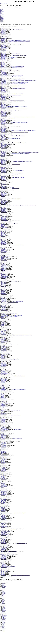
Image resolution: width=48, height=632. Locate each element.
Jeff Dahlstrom (3, 30)
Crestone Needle (4, 615)
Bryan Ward (3, 192)
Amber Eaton (3, 358)
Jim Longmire (3, 72)
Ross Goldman (3, 275)
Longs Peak (2, 16)
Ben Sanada (3, 439)
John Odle (3, 191)
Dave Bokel (3, 125)
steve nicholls (3, 182)
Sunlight (3, 623)
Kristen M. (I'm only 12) (5, 256)
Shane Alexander (3, 513)
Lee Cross (2, 325)
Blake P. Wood (3, 142)
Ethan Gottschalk (4, 209)
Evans (1, 13)
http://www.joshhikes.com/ (7, 353)
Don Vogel (2, 370)
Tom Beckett (3, 52)
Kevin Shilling (3, 104)
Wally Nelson (3, 476)
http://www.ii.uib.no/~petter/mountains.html (20, 55)
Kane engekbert (3, 199)
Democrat (2, 11)
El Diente (3, 629)
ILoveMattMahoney (4, 346)
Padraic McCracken (4, 167)
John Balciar (3, 34)
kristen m (2, 254)
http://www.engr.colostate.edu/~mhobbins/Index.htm (19, 122)
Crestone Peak (4, 616)
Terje (2, 453)
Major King (3, 78)
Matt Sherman (3, 31)
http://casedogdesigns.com (13, 313)
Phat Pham (2, 572)
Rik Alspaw (3, 322)
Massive (3, 594)
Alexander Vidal (4, 294)
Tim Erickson (3, 206)
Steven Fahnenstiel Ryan (5, 74)
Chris (2, 136)
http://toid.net (12, 187)
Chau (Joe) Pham (3, 362)
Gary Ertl (2, 550)
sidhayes (2, 28)
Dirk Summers (3, 161)
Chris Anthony (3, 223)
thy (1, 444)
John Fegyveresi (4, 29)
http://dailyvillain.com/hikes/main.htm (18, 135)
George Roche (3, 246)
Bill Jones (2, 573)
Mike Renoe (3, 495)
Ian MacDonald (3, 80)
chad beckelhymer (4, 341)
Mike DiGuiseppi (4, 491)
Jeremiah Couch (4, 73)
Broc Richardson (3, 329)
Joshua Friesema (4, 85)
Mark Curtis (3, 62)
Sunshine (3, 606)
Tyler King (3, 98)
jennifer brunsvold (4, 328)
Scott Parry (3, 316)
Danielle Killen (3, 535)
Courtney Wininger (4, 559)
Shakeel (2, 570)
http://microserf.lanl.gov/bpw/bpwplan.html (19, 142)
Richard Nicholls (3, 543)
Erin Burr (2, 70)
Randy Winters (3, 59)
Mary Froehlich (3, 231)
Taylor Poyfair (3, 285)
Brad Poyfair (3, 291)
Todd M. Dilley (3, 401)
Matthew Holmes (4, 398)
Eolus (3, 627)
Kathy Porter (3, 448)
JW (1, 302)
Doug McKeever (3, 389)
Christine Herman (4, 493)
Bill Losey (2, 324)
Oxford (1, 17)
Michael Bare (3, 207)
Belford (1, 9)
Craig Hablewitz (3, 565)
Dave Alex (3, 156)
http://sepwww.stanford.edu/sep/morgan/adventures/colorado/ (21, 416)
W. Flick (2, 140)
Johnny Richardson (4, 486)
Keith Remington (4, 243)
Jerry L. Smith (3, 247)
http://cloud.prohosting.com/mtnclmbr (19, 88)
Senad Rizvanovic (4, 186)
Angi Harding (3, 128)
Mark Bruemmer (3, 410)
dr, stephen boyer (3, 523)
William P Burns (3, 366)
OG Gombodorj (3, 298)
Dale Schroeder (3, 336)
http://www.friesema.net (15, 85)
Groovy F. (2, 520)
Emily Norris (3, 357)
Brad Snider (3, 135)
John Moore (3, 471)
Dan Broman (3, 354)
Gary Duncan (3, 171)
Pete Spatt (3, 117)
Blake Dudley (3, 383)
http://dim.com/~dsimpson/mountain (16, 110)
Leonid (2, 356)
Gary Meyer (3, 210)
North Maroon (4, 622)
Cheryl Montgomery (4, 555)
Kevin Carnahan (4, 260)
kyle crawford (3, 262)
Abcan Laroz (3, 48)
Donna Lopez (3, 417)
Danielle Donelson (4, 123)
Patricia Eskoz (3, 46)
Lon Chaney (3, 503)
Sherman (1, 21)
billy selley (2, 474)
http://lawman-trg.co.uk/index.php (21, 543)
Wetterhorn (3, 613)
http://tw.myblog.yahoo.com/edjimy (16, 174)
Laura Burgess (3, 252)
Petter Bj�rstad (4, 55)
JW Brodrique (3, 478)
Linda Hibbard (3, 242)
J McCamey (3, 196)
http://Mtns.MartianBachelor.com (18, 170)
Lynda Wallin (3, 225)
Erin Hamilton (3, 54)
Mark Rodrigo (3, 56)
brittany (2, 414)
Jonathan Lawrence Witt (5, 373)
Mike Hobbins (3, 122)
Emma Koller (3, 234)
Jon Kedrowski (3, 69)
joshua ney (3, 284)
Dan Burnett (3, 540)
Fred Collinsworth (4, 537)
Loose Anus (3, 505)
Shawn (2, 331)
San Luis (1, 20)
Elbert (1, 12)
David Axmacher (3, 452)
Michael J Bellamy (4, 102)
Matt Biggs (3, 318)
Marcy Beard (3, 393)
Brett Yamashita (3, 281)
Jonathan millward (4, 494)
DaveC (2, 94)
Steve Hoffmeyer (4, 38)
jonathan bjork (3, 435)
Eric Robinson (3, 202)
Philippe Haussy (4, 283)
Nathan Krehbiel (4, 169)
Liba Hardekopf (3, 100)
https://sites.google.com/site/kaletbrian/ (17, 66)
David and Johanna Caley (5, 144)
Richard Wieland (4, 149)
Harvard (3, 599)
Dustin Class (3, 239)
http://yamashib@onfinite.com (16, 281)
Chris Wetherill (3, 170)
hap (1, 412)
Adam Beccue (3, 175)
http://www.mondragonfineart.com (18, 44)
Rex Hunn (2, 553)
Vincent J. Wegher (4, 238)
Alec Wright (3, 467)
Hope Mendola (3, 447)
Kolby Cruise (3, 524)
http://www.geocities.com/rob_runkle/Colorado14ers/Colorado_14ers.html (23, 130)
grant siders (3, 40)
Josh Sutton (3, 484)
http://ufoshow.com (18, 315)
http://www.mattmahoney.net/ (16, 95)
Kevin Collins (3, 510)
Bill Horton (3, 342)
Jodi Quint (2, 563)
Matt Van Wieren (4, 112)
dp (1, 185)
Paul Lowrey (3, 133)
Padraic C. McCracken (4, 403)
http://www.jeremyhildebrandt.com (19, 512)
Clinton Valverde (3, 442)
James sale (2, 477)
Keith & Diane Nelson (4, 337)
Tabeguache (4, 605)
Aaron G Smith (3, 330)
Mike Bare (3, 195)
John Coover (3, 141)
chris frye (2, 487)
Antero (3, 602)
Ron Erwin (3, 43)
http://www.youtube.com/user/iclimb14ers (18, 78)
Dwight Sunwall (4, 160)
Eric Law (2, 347)
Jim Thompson (3, 121)
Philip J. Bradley (3, 305)
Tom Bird (2, 147)
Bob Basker (3, 425)
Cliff (1, 475)
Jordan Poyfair (3, 469)
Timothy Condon (3, 365)
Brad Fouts (3, 214)
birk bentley (3, 463)
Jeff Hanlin (3, 115)
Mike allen (2, 457)
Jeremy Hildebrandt (4, 512)
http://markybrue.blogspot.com (15, 410)
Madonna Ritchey (4, 479)
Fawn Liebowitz (3, 530)
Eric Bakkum (3, 502)
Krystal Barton (3, 338)
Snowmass (3, 619)
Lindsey (3, 617)
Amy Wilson (3, 312)
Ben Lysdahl (3, 39)
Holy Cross (3, 608)
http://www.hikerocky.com (10, 566)
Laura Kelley (3, 367)
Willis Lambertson (4, 193)
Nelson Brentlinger (4, 47)
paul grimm (3, 264)
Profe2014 (2, 386)
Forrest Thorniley (4, 76)
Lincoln (1, 15)
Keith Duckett (3, 384)
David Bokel (3, 119)
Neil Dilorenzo (3, 249)
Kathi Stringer (3, 426)
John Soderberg (3, 131)
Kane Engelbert (3, 218)
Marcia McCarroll (4, 63)
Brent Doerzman (3, 301)
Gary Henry (3, 273)
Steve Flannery (3, 368)
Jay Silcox (3, 280)
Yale (2, 595)
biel (1, 408)
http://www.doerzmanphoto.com (18, 301)
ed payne (2, 235)
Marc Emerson (3, 232)
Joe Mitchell (3, 509)
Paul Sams (3, 250)
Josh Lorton (3, 173)
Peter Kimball (3, 314)
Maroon (3, 624)
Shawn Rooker (3, 150)
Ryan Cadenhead (3, 300)
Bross (1, 10)
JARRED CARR (4, 68)
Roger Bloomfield (4, 65)
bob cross (2, 268)
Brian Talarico (3, 419)
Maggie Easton (3, 339)
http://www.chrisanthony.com (13, 223)
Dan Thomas (3, 352)
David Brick (3, 396)
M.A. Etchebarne (4, 134)
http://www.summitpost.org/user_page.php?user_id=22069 (20, 153)
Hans (2, 103)
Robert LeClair (3, 176)
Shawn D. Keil (3, 211)
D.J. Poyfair (3, 64)
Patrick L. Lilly (3, 53)
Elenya (2, 183)
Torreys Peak (4, 586)
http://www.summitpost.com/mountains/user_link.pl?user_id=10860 (19, 40)
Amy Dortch (3, 27)
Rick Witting (3, 50)
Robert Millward (3, 557)
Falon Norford (3, 549)
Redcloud (3, 603)
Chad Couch (3, 278)
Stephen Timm (3, 114)
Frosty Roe (3, 304)
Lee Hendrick (3, 45)
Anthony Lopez (3, 297)
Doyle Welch (3, 516)
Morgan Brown (3, 416)
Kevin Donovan (3, 75)
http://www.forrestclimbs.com (16, 76)
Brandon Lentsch (3, 482)
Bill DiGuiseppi (3, 348)
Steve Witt (2, 473)
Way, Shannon (3, 522)
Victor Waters (3, 387)
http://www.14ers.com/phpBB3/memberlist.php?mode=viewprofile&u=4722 (23, 80)
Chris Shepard (3, 446)
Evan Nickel (3, 438)
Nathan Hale (3, 321)
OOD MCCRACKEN (4, 571)
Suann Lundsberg (4, 532)
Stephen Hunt (3, 42)
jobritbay (2, 407)
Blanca (3, 614)
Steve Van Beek (3, 154)
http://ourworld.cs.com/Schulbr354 (17, 93)
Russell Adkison (4, 177)
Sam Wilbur (3, 241)
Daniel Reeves (3, 433)
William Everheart (4, 111)
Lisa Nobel (3, 333)
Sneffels (3, 609)
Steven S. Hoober (4, 526)
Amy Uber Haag (3, 545)
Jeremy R (2, 345)
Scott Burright (3, 518)
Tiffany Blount (3, 436)
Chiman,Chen (3, 174)
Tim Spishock (3, 574)
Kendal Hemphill (4, 567)
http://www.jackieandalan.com (15, 415)
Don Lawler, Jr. (3, 155)
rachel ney (2, 397)
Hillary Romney (3, 500)
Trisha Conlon (3, 84)
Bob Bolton (3, 198)
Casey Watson (3, 313)
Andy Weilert (3, 99)
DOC (2, 454)
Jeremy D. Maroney (4, 496)
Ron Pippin (3, 90)
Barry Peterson (3, 400)
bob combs (3, 163)
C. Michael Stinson (4, 296)
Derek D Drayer (3, 406)
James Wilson (3, 91)
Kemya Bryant (3, 497)
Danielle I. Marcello (4, 455)
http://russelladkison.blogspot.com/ (18, 177)
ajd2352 (2, 255)
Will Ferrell (3, 501)
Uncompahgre (4, 610)
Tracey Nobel (3, 265)
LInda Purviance (3, 456)
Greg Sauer (3, 527)
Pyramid (3, 626)
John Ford (3, 203)
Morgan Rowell (3, 538)
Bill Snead (2, 529)
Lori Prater (3, 127)
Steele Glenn (3, 507)
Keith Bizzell (3, 511)
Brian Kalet (3, 66)
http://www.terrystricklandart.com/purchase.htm (12, 344)
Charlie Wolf (3, 519)
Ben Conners (3, 67)
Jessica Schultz (3, 489)
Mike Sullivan (3, 219)
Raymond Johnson (4, 188)
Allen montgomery (4, 364)
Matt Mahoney (3, 95)
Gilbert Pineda (3, 36)
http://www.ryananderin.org (14, 70)
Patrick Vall (3, 226)
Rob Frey (2, 340)
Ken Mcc (2, 402)
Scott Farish (3, 137)
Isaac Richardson (3, 323)
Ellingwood (4, 618)
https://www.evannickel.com (17, 438)
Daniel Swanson (3, 306)
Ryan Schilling (3, 79)
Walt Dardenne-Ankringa (5, 276)
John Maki (3, 110)
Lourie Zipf (3, 515)
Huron (3, 597)
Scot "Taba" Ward (4, 423)
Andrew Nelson (3, 441)
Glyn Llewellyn (3, 146)
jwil (1, 326)
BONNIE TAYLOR (4, 556)
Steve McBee (3, 290)
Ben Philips (3, 449)
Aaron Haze (3, 236)
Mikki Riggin (3, 286)
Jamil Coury (3, 464)
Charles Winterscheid (4, 315)
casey (2, 228)
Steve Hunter (3, 164)
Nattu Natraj (3, 292)
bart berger (3, 35)
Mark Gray (3, 151)
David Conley (3, 360)
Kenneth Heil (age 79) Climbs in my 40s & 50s (9, 57)
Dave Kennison (3, 77)
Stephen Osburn (3, 481)
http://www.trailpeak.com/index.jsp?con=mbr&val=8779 (20, 575)
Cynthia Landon (3, 443)
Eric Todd (2, 432)
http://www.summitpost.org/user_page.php (17, 100)
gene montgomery (4, 428)
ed (1, 49)
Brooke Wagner (3, 307)
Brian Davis (3, 309)
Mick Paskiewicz (4, 116)
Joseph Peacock (3, 462)
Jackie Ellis (3, 415)
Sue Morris (3, 124)
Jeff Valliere (3, 109)
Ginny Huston (3, 437)
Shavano (3, 600)
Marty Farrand (3, 120)
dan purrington (3, 200)
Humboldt (3, 611)
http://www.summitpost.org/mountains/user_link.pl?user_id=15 (29, 152)
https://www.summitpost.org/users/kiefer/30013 (17, 83)
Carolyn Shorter (3, 468)
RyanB (2, 190)
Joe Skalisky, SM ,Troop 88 (5, 531)
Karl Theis (3, 89)
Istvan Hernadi (3, 575)
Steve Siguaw (3, 179)
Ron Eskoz (3, 32)
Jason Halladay (3, 82)
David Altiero (3, 240)
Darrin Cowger (3, 361)
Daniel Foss (3, 233)
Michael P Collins (4, 148)
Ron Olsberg (3, 289)
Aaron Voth (3, 248)
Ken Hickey (3, 498)
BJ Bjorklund (3, 152)
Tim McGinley (3, 222)
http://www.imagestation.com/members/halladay (20, 82)
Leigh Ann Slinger (4, 230)
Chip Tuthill (3, 118)
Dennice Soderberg (4, 143)
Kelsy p (2, 411)
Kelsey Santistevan (4, 517)
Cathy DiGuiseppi (4, 546)
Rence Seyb (3, 215)
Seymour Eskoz (3, 33)
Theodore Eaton (3, 355)
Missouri (3, 607)
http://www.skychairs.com (18, 429)
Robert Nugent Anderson (5, 429)
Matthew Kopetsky (4, 379)
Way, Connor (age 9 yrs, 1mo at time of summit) (8, 551)
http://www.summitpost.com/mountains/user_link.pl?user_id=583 (21, 161)
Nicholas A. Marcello (4, 392)
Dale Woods (3, 159)
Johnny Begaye (3, 108)
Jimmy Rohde (3, 427)
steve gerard (3, 270)
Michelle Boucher (4, 274)
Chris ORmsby (3, 208)
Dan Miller (3, 224)
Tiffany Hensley (3, 380)
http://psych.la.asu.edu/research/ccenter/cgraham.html (19, 132)
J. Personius (3, 308)
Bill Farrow (3, 257)
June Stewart (3, 480)
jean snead (2, 466)
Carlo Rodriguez (4, 157)
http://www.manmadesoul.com (14, 316)
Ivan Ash (2, 395)
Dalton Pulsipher (3, 413)
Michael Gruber (3, 349)
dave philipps (3, 113)
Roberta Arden (3, 129)
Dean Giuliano (3, 266)
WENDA (2, 430)
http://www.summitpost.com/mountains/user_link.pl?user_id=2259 (16, 106)
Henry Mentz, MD (4, 172)
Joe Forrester (3, 204)
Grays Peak (3, 583)
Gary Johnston (3, 217)
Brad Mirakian (3, 566)
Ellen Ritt (2, 106)
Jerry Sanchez (3, 388)
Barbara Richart (3, 490)
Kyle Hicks (3, 472)
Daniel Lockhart (3, 334)
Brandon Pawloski (4, 440)
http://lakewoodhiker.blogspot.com (17, 29)
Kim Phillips (3, 390)
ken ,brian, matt (3, 542)
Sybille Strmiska (3, 445)
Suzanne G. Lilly (4, 267)
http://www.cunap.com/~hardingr (15, 126)
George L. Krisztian (4, 220)
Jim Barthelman (3, 470)
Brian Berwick (3, 166)
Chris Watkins (3, 562)
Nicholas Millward (4, 485)
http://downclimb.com (15, 188)
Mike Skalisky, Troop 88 (5, 534)
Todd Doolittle (3, 405)
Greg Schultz (3, 180)
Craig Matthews (4, 263)
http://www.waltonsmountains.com (12, 302)
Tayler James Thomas (4, 376)
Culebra (3, 630)
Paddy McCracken (4, 399)
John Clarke (3, 288)
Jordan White (3, 92)
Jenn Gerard (3, 369)
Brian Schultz (3, 93)
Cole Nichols (3, 418)
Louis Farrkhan (3, 96)
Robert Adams (3, 564)
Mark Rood (3, 168)
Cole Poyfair (3, 259)
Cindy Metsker (3, 459)
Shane (2, 101)
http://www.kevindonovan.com (18, 75)
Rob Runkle (3, 130)
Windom (3, 621)
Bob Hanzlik (3, 421)
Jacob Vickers (3, 385)
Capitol (3, 625)
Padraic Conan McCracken (5, 258)
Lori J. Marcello (3, 391)
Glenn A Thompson (4, 201)
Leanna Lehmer (3, 377)
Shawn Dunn (3, 569)
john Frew (2, 521)
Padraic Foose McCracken (5, 97)
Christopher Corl (3, 320)
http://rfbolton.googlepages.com (16, 198)
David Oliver (3, 105)
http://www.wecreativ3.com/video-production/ (12, 138)
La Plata (1, 14)
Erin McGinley (3, 293)
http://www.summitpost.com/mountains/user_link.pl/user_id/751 (19, 41)
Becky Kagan (3, 420)
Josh (1, 353)
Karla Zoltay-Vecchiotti (5, 61)
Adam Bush (3, 382)
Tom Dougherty (3, 499)
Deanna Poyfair (3, 269)
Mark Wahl (3, 404)
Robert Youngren (3, 350)
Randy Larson (3, 514)
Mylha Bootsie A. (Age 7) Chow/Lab (7, 554)
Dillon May (3, 492)
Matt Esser (3, 187)
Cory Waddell (3, 539)
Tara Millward (3, 561)
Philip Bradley (3, 451)
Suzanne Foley (3, 277)
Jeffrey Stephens (3, 374)
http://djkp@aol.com (11, 117)
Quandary (2, 19)
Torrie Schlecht (3, 465)
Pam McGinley (3, 372)
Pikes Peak (2, 18)
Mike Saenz (3, 394)
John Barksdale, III (4, 107)
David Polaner (3, 282)
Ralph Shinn (3, 86)
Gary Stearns (3, 60)
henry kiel (3, 165)
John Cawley (3, 409)
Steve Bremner (3, 88)
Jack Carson (3, 332)
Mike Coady (3, 58)
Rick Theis (3, 139)
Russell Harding (4, 126)
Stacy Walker (3, 184)
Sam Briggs (3, 41)
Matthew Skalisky (4, 488)
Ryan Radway (3, 162)
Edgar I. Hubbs (3, 244)
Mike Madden (3, 194)
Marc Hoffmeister (4, 212)
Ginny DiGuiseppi (4, 458)
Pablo (2, 317)
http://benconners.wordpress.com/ (17, 67)
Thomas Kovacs (3, 299)
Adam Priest (3, 371)
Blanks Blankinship (4, 424)
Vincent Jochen (3, 504)
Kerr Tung (2, 525)
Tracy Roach (3, 153)
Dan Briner (3, 461)
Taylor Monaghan (4, 508)
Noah (2, 138)
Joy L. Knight (3, 533)
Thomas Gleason (4, 216)
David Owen (3, 375)
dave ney (2, 37)
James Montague (4, 251)
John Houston (3, 506)
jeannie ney (3, 450)
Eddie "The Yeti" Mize (5, 51)
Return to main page (3, 3)
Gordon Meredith (4, 145)
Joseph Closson (3, 422)
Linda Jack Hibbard (4, 547)
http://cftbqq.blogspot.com (15, 53)
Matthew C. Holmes (4, 310)
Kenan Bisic (3, 178)
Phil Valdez (3, 87)
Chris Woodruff (3, 272)
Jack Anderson (3, 460)
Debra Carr (3, 378)
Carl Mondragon (4, 44)
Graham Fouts (3, 431)
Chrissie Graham (4, 132)
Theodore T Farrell (4, 227)
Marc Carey (3, 71)
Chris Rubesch (3, 381)
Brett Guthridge (3, 548)
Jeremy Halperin (3, 558)
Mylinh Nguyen (3, 363)
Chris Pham (3, 541)
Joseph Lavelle (3, 81)
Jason (2, 344)
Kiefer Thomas (3, 83)
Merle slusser (3, 434)
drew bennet (3, 483)
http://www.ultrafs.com (16, 164)
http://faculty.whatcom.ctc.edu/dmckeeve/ (19, 389)
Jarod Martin (3, 158)
